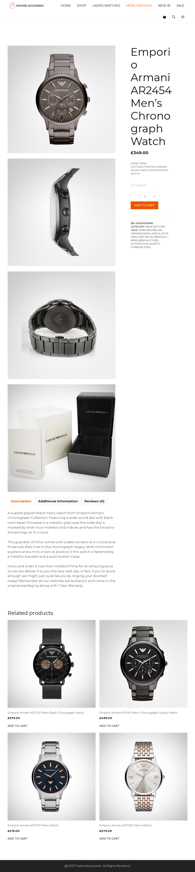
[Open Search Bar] (173, 17)
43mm (142, 230)
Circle (156, 233)
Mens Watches (139, 5)
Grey (134, 236)
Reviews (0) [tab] (94, 501)
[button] (182, 17)
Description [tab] (21, 501)
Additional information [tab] (58, 501)
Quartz (154, 243)
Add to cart (144, 205)
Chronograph (140, 233)
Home (66, 5)
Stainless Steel (141, 247)
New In (164, 5)
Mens (134, 240)
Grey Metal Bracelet (152, 236)
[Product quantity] (145, 196)
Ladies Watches (106, 5)
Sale (180, 5)
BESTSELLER (154, 230)
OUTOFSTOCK (139, 243)
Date (164, 233)
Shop (81, 5)
